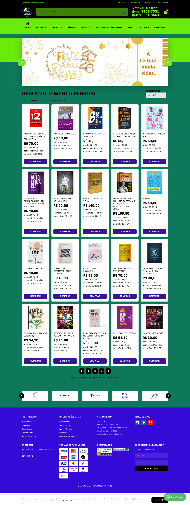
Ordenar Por (153, 91)
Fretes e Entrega (65, 429)
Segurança (63, 432)
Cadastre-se (121, 2)
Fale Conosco (163, 2)
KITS (130, 27)
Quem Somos (149, 2)
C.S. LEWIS (143, 27)
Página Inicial (27, 421)
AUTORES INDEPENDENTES (109, 27)
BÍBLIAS (72, 27)
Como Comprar (65, 421)
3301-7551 (147, 12)
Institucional (29, 417)
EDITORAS (41, 27)
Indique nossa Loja (29, 436)
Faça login (40, 2)
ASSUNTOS (56, 27)
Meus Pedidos (135, 2)
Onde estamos (27, 432)
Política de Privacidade (67, 436)
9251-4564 (147, 15)
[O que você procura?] (124, 12)
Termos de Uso (65, 425)
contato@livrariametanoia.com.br (110, 434)
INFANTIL (85, 27)
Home (28, 27)
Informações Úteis (70, 417)
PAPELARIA (159, 27)
